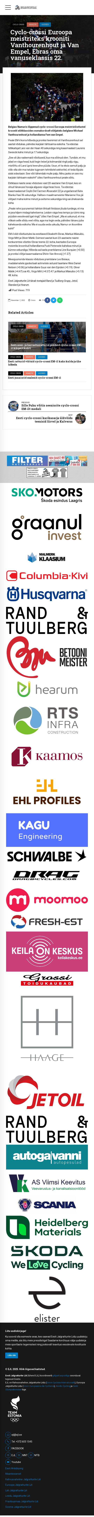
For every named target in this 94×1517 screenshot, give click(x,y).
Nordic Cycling (63, 1386)
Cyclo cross (18, 24)
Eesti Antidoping (14, 1468)
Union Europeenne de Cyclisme (38, 1386)
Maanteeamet (13, 1473)
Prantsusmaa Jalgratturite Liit (21, 1501)
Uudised (45, 24)
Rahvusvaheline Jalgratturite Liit (23, 1479)
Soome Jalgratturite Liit (18, 1506)
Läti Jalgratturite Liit (16, 1490)
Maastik (32, 24)
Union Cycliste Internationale (61, 1382)
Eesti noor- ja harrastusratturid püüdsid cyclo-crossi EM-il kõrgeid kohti (46, 346)
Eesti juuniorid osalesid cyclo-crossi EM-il (34, 377)
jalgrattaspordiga (61, 1375)
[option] (47, 97)
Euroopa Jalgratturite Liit (18, 1484)
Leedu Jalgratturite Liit (17, 1495)
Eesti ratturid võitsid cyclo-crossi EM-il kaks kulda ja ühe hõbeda (44, 363)
